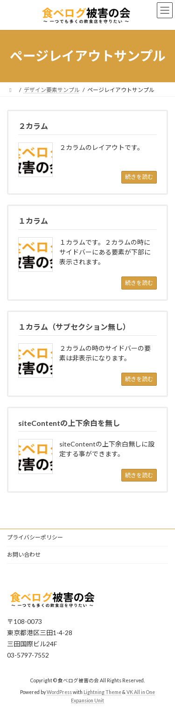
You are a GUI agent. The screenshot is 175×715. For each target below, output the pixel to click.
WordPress (59, 692)
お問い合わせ (24, 554)
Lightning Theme (102, 692)
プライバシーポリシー (35, 537)
